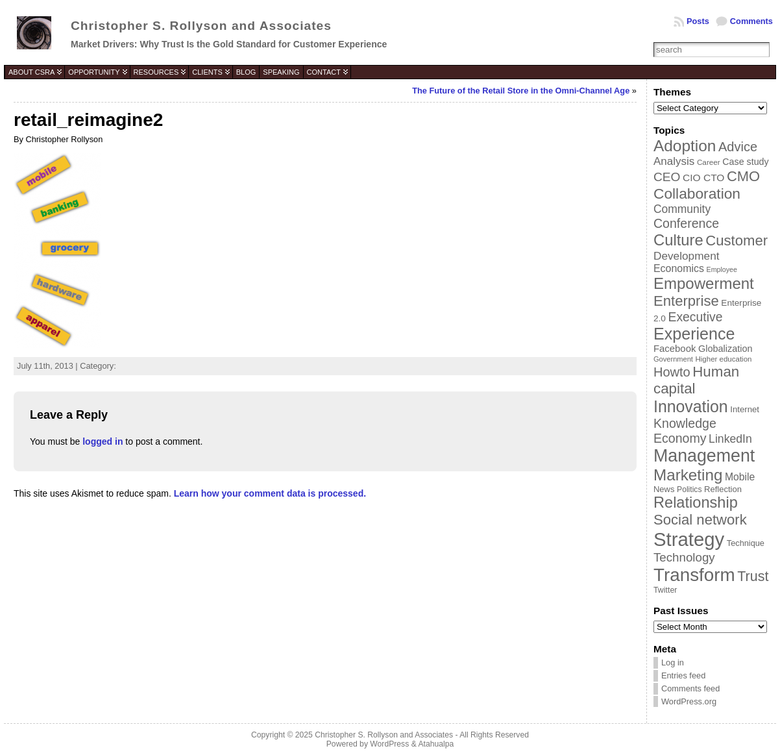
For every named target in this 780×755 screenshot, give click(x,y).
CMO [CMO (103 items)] (743, 176)
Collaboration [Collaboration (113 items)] (696, 193)
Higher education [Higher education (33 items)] (724, 359)
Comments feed (690, 688)
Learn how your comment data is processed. (270, 493)
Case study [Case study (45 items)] (745, 161)
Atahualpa (436, 744)
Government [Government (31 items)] (673, 359)
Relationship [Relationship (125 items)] (695, 502)
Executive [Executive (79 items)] (695, 317)
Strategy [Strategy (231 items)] (688, 539)
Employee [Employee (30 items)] (722, 269)
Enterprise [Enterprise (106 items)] (686, 301)
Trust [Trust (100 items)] (752, 576)
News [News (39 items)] (664, 489)
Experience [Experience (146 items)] (694, 334)
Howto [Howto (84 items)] (671, 372)
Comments (751, 21)
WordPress (389, 744)
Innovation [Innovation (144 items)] (690, 406)
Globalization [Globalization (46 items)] (725, 348)
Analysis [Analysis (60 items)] (673, 161)
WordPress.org (688, 701)
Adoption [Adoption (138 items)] (684, 146)
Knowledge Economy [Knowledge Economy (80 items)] (684, 430)
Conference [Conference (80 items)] (686, 223)
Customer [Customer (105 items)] (736, 240)
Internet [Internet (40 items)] (744, 409)
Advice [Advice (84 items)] (737, 147)
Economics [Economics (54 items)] (678, 268)
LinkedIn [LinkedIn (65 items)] (730, 438)
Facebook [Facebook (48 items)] (674, 348)
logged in (102, 441)
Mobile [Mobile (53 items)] (740, 476)
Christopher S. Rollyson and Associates (201, 25)
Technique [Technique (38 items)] (745, 543)
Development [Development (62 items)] (686, 255)
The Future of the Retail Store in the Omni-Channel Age (520, 90)
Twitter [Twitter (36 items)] (665, 590)
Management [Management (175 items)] (704, 455)
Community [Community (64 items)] (682, 209)
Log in (672, 662)
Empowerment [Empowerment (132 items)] (703, 283)
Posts (698, 21)
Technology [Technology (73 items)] (684, 557)
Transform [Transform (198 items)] (694, 575)
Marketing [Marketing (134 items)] (687, 475)
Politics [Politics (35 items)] (689, 489)
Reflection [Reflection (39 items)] (723, 489)
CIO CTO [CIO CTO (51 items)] (703, 177)
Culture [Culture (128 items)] (678, 240)
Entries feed (683, 675)
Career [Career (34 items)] (708, 162)
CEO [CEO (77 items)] (666, 177)
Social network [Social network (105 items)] (700, 520)
